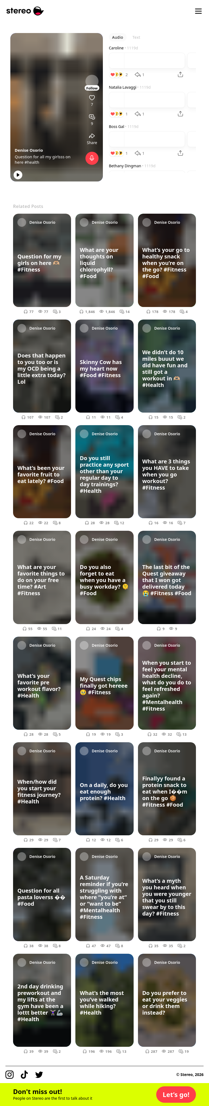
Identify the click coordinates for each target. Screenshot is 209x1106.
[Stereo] (25, 11)
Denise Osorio (29, 150)
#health (31, 162)
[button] (176, 1094)
